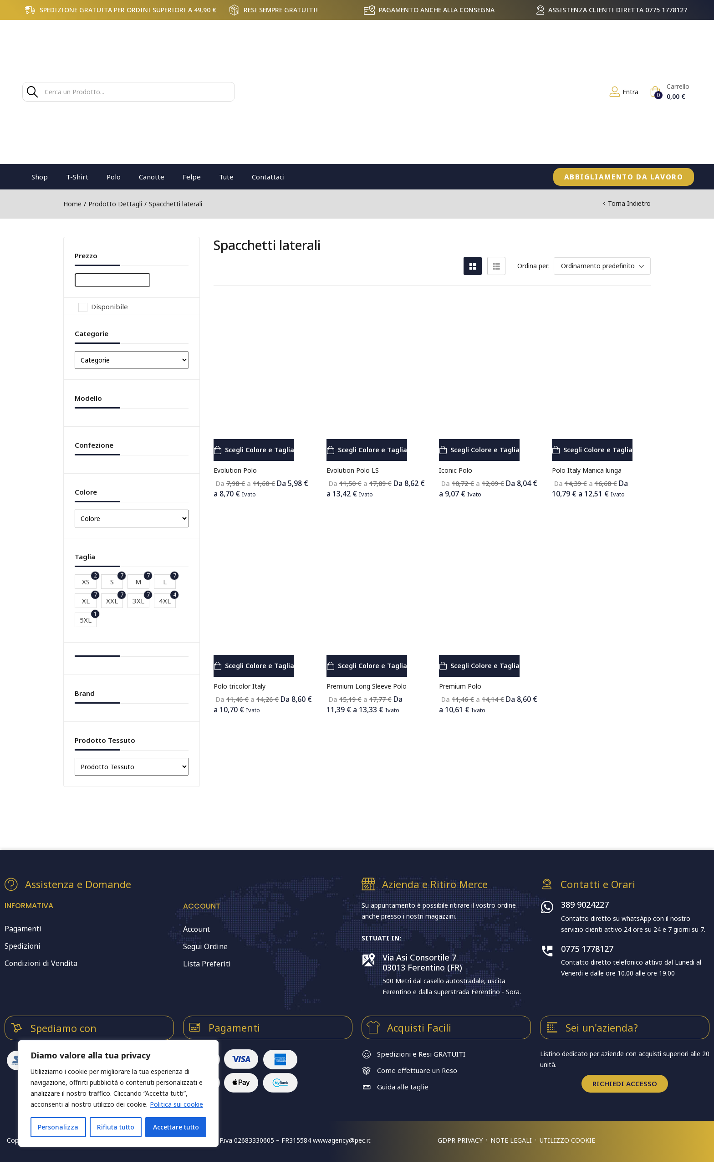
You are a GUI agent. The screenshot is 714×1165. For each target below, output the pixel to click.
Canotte (151, 176)
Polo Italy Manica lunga (587, 470)
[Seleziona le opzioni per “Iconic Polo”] (486, 450)
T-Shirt (77, 176)
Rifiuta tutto (115, 1127)
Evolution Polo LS (352, 470)
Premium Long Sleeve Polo (366, 686)
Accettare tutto (176, 1127)
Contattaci (268, 176)
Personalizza (58, 1127)
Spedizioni (23, 947)
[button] (669, 92)
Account (196, 929)
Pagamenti (23, 930)
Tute (226, 176)
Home (72, 203)
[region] (118, 1093)
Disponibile (109, 306)
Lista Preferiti (207, 964)
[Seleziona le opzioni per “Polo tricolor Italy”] (261, 666)
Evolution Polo (235, 470)
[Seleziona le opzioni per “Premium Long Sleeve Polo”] (373, 666)
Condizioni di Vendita (41, 965)
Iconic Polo (455, 470)
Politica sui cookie (176, 1104)
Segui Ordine (205, 946)
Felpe (192, 176)
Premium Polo (460, 686)
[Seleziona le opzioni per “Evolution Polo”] (261, 450)
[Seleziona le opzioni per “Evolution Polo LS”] (373, 450)
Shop (39, 176)
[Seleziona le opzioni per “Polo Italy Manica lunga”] (599, 450)
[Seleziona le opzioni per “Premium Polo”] (486, 666)
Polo (114, 176)
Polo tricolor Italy (239, 686)
